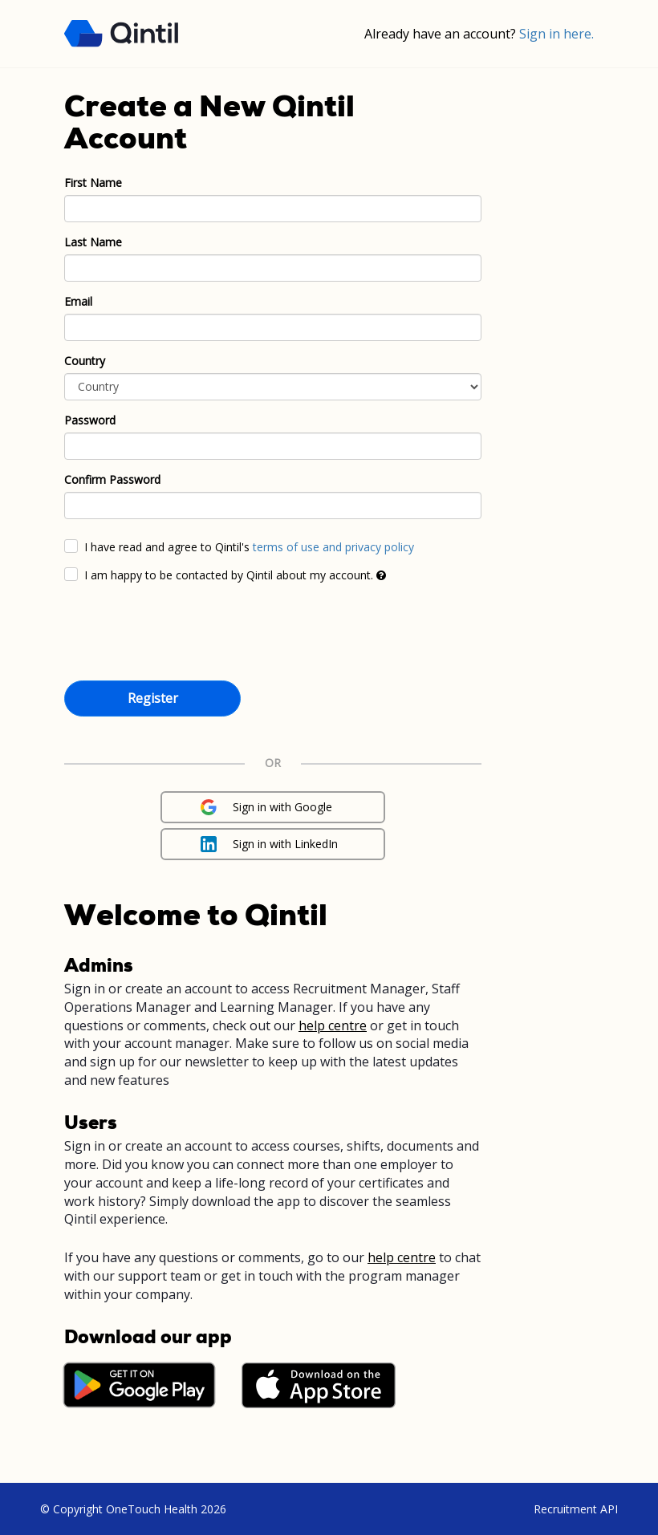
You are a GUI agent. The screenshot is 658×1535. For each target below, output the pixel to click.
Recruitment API (576, 1509)
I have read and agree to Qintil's (249, 546)
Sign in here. (556, 34)
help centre (333, 1025)
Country (84, 360)
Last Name (93, 242)
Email (78, 301)
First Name (93, 182)
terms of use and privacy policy (333, 546)
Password (90, 420)
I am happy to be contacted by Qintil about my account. (235, 575)
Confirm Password (112, 479)
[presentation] (186, 634)
